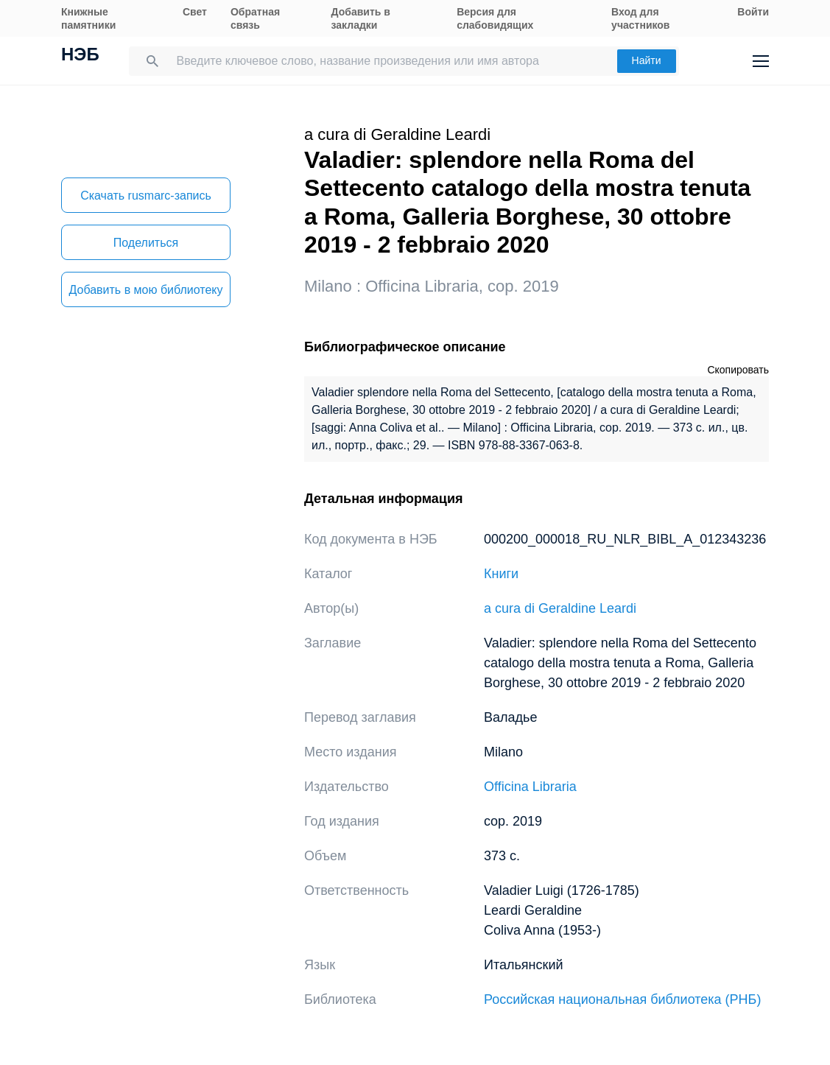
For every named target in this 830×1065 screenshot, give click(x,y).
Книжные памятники (88, 18)
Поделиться (145, 242)
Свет (195, 12)
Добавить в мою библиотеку (145, 290)
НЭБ (80, 56)
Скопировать (738, 370)
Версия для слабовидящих (495, 18)
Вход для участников (640, 18)
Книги (501, 573)
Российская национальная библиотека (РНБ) (622, 999)
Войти (753, 12)
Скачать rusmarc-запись (145, 195)
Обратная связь (255, 18)
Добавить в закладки (360, 18)
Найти (646, 60)
